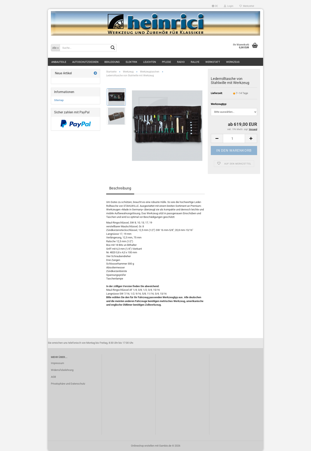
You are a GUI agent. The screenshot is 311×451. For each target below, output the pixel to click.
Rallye (195, 61)
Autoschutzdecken (85, 61)
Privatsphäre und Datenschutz (68, 383)
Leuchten (149, 61)
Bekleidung (112, 61)
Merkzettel (246, 6)
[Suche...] (55, 47)
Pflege (166, 61)
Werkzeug (233, 61)
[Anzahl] (234, 138)
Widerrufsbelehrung (62, 369)
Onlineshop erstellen (142, 445)
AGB (53, 376)
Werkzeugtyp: (219, 104)
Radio (181, 61)
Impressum (57, 363)
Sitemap (59, 100)
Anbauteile (58, 61)
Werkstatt (212, 61)
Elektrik (131, 61)
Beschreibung (120, 188)
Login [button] (228, 6)
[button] (215, 6)
